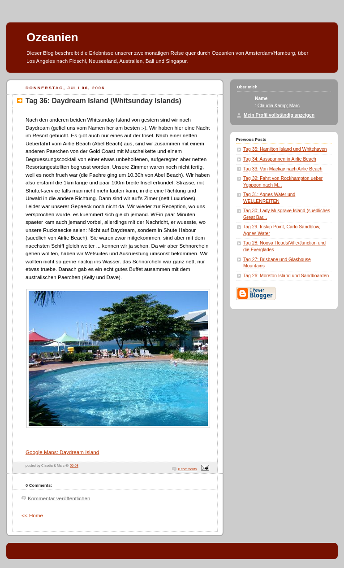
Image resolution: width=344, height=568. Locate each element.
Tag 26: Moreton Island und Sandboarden (286, 275)
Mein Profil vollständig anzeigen (279, 115)
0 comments (187, 469)
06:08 (74, 465)
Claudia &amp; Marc (279, 105)
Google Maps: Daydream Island (62, 452)
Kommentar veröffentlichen (59, 498)
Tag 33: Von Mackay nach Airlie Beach (282, 168)
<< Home (32, 515)
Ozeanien (52, 37)
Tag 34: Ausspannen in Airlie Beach (279, 159)
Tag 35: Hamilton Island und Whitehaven (285, 149)
